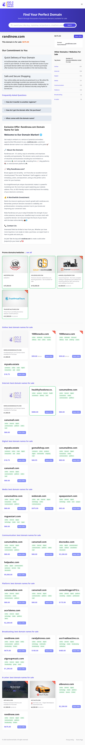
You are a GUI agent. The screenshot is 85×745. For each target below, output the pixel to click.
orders (43, 339)
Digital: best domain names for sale (17, 441)
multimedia (42, 644)
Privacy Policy (70, 740)
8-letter (15, 646)
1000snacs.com (67, 333)
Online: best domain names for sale (17, 327)
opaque (78, 502)
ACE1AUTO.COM (36, 700)
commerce (7, 367)
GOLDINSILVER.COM (37, 275)
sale (14, 370)
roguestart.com (12, 516)
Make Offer (78, 36)
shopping (47, 453)
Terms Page (79, 740)
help (19, 568)
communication (64, 398)
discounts (73, 337)
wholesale (39, 337)
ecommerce (35, 395)
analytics (69, 596)
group (14, 664)
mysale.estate (11, 364)
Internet (56, 71)
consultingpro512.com (71, 590)
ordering (71, 339)
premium (62, 692)
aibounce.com (66, 684)
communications (36, 504)
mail (6, 428)
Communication (59, 85)
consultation (73, 547)
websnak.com (39, 495)
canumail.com (11, 419)
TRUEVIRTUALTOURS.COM (11, 309)
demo (6, 618)
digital (23, 367)
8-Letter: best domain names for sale (18, 677)
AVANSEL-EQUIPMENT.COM (66, 275)
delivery (34, 339)
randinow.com (13, 36)
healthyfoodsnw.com (43, 389)
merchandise (47, 337)
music (19, 664)
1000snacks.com (40, 333)
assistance (7, 568)
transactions (8, 370)
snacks (49, 339)
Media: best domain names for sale (17, 489)
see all (29, 252)
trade (18, 367)
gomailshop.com (40, 447)
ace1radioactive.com (70, 638)
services (14, 568)
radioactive (62, 646)
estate (18, 370)
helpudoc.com (11, 562)
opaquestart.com (68, 495)
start (73, 502)
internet (45, 393)
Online (56, 66)
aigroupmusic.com (14, 658)
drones (42, 646)
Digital (56, 76)
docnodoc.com (66, 541)
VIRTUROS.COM (8, 700)
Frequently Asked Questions (14, 95)
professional (76, 596)
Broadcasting (58, 94)
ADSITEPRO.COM (9, 275)
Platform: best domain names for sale (18, 583)
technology (35, 502)
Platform (56, 90)
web (38, 499)
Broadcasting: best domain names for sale (20, 631)
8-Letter (56, 99)
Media (56, 80)
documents (62, 550)
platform (71, 398)
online (33, 337)
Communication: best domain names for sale (21, 535)
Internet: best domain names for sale (18, 383)
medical (67, 547)
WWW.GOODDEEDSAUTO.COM (12, 350)
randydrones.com (41, 638)
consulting (62, 596)
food (39, 339)
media (69, 395)
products (39, 393)
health (51, 393)
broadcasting (8, 646)
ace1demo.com (12, 610)
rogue (22, 522)
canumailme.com (68, 389)
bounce (68, 692)
